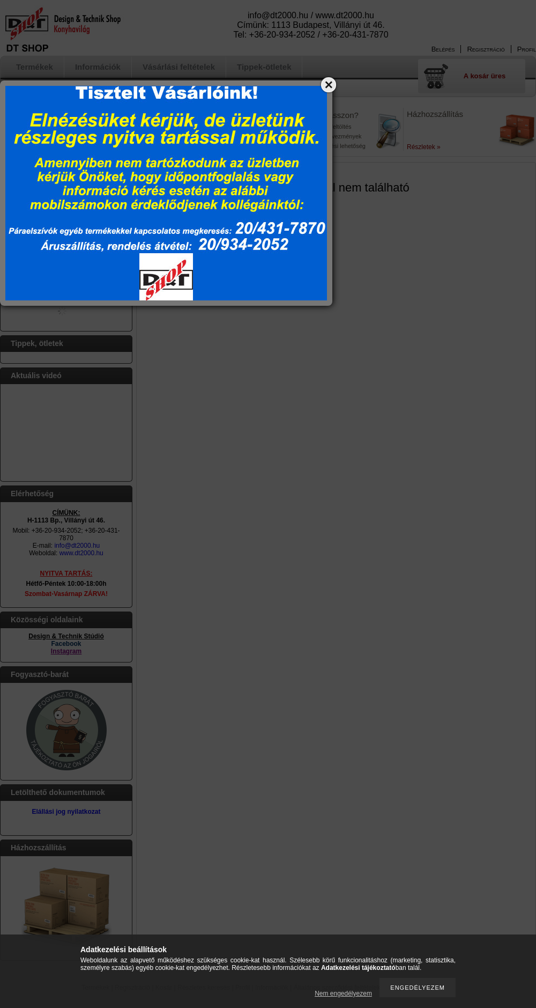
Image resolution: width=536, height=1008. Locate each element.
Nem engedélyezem (343, 993)
